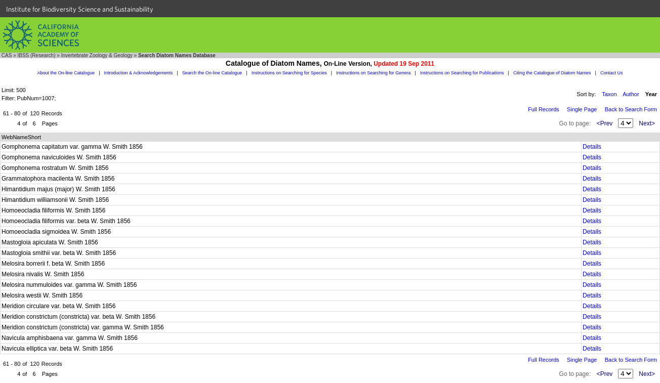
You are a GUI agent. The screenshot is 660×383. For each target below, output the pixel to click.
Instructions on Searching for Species (289, 72)
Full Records (543, 109)
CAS (7, 55)
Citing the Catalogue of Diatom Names (552, 72)
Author (631, 94)
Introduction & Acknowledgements (138, 72)
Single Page (582, 109)
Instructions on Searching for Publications (462, 72)
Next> (647, 123)
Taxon (609, 94)
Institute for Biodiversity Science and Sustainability (79, 9)
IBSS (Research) (36, 55)
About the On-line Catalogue (66, 72)
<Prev (605, 123)
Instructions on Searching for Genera (373, 72)
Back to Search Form (631, 109)
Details (592, 146)
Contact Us (611, 72)
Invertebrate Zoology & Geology (97, 55)
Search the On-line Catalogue (212, 72)
